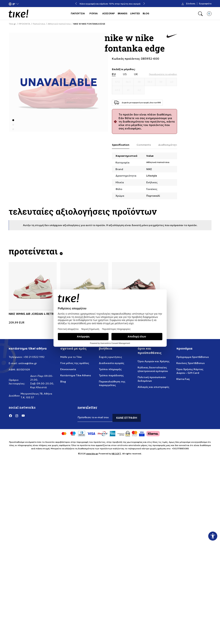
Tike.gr (12, 24)
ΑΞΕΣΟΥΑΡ (108, 13)
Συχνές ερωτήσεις (110, 357)
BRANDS (122, 13)
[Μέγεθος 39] (160, 82)
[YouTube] (23, 415)
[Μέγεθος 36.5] (128, 82)
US (125, 74)
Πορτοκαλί (153, 195)
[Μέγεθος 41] (128, 90)
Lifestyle (151, 175)
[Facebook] (10, 415)
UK (136, 74)
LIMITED (135, 13)
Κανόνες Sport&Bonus (190, 363)
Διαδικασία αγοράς (111, 363)
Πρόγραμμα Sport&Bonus (192, 357)
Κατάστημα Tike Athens (75, 375)
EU (114, 74)
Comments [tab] (144, 144)
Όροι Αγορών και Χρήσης (153, 361)
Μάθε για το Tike (71, 357)
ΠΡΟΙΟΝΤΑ (24, 24)
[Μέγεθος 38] (139, 82)
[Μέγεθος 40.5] (117, 90)
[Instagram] (17, 415)
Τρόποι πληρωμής (110, 369)
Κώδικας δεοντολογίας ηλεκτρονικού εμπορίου (153, 369)
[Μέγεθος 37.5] (117, 82)
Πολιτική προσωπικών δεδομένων (152, 379)
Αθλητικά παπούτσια (59, 24)
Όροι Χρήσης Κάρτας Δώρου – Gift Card (189, 371)
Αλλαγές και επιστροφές (153, 387)
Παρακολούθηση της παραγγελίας (112, 383)
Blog (63, 381)
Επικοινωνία (68, 369)
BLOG (146, 13)
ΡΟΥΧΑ (93, 13)
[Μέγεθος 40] (171, 82)
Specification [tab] (120, 144)
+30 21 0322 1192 (34, 357)
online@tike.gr (27, 363)
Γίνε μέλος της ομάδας (74, 363)
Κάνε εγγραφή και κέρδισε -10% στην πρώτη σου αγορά (110, 3)
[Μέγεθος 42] (139, 90)
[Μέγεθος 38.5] (149, 82)
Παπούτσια (39, 24)
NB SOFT (116, 453)
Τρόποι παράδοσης (111, 375)
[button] (14, 3)
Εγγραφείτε (205, 3)
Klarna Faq (183, 379)
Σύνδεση (190, 3)
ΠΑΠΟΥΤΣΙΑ (78, 13)
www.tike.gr (92, 453)
